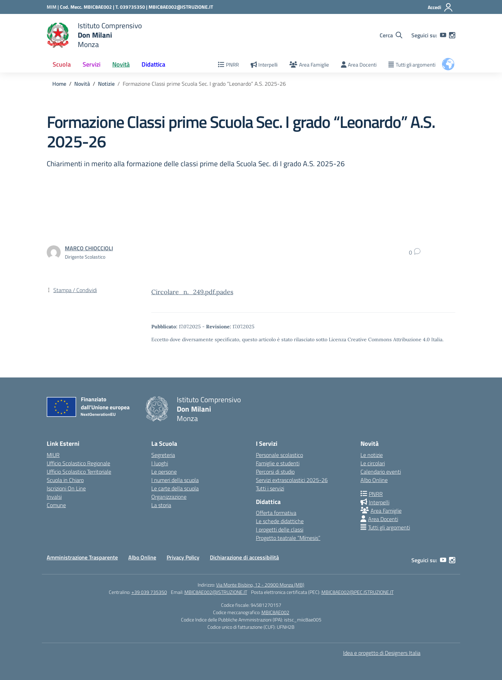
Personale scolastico (279, 455)
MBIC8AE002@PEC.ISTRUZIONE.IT (357, 592)
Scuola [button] (62, 64)
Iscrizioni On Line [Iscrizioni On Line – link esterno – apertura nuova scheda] (66, 488)
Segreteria (163, 455)
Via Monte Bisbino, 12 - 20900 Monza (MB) (260, 584)
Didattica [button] (153, 64)
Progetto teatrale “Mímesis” (288, 538)
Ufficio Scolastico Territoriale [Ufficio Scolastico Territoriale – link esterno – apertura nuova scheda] (79, 471)
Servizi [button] (91, 64)
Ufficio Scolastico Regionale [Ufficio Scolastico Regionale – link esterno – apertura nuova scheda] (78, 463)
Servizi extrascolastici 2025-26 (292, 480)
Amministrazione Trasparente (82, 557)
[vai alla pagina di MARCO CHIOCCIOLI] (89, 248)
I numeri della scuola (175, 480)
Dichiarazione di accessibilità (244, 557)
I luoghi (159, 463)
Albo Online (374, 480)
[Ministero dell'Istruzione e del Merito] (53, 6)
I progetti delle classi (279, 529)
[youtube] (443, 35)
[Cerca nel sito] (391, 35)
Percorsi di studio (275, 471)
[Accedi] (440, 7)
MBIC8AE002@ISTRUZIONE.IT (181, 6)
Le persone (164, 471)
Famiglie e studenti (277, 463)
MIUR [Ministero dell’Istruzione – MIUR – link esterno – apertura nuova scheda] (53, 455)
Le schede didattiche (280, 521)
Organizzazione (169, 496)
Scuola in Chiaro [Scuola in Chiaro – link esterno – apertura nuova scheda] (65, 480)
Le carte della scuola (175, 488)
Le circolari (372, 463)
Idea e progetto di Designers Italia (381, 653)
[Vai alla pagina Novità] (82, 83)
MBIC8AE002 (275, 612)
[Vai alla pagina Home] (59, 83)
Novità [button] (121, 64)
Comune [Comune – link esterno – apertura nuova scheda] (56, 505)
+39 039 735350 (149, 592)
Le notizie (371, 455)
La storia (161, 505)
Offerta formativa (276, 513)
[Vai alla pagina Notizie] (106, 83)
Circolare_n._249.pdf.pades (192, 292)
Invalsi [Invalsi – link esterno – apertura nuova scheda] (54, 496)
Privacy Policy (183, 557)
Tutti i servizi (270, 488)
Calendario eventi (380, 471)
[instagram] (452, 35)
